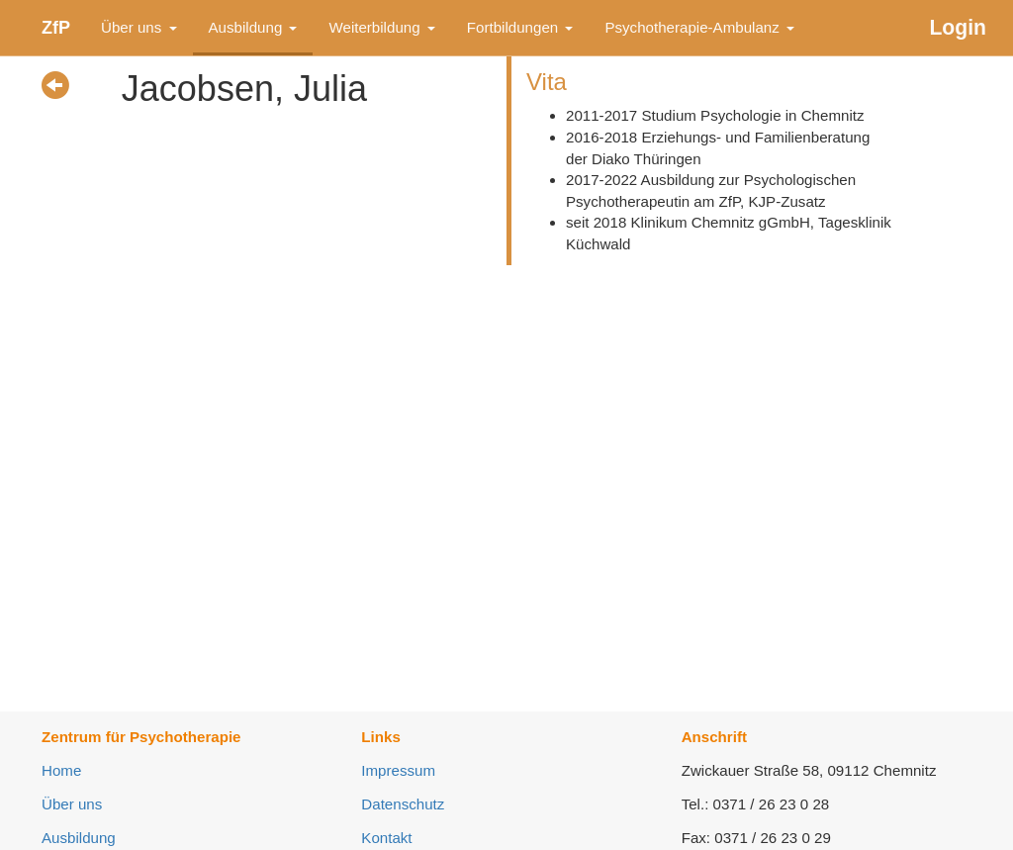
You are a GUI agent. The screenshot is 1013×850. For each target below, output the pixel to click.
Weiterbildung (381, 27)
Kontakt (386, 837)
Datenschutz (402, 804)
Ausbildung (253, 27)
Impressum (398, 770)
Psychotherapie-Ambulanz (699, 27)
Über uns (139, 27)
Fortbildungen (520, 27)
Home (61, 770)
